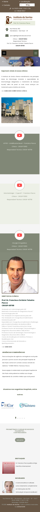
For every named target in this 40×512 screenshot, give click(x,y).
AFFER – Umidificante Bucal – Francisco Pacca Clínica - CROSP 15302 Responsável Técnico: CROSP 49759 (18, 146)
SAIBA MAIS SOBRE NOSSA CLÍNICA (14, 91)
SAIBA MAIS (7, 347)
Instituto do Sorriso (13, 504)
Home (5, 1)
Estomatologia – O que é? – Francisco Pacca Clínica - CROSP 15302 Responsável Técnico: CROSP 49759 (18, 196)
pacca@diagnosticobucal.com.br (20, 36)
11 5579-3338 (18, 8)
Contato (6, 5)
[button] (3, 61)
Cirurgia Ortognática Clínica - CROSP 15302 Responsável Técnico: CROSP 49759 (18, 246)
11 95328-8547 (21, 11)
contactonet (21, 507)
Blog (28, 5)
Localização (25, 1)
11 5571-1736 (26, 8)
